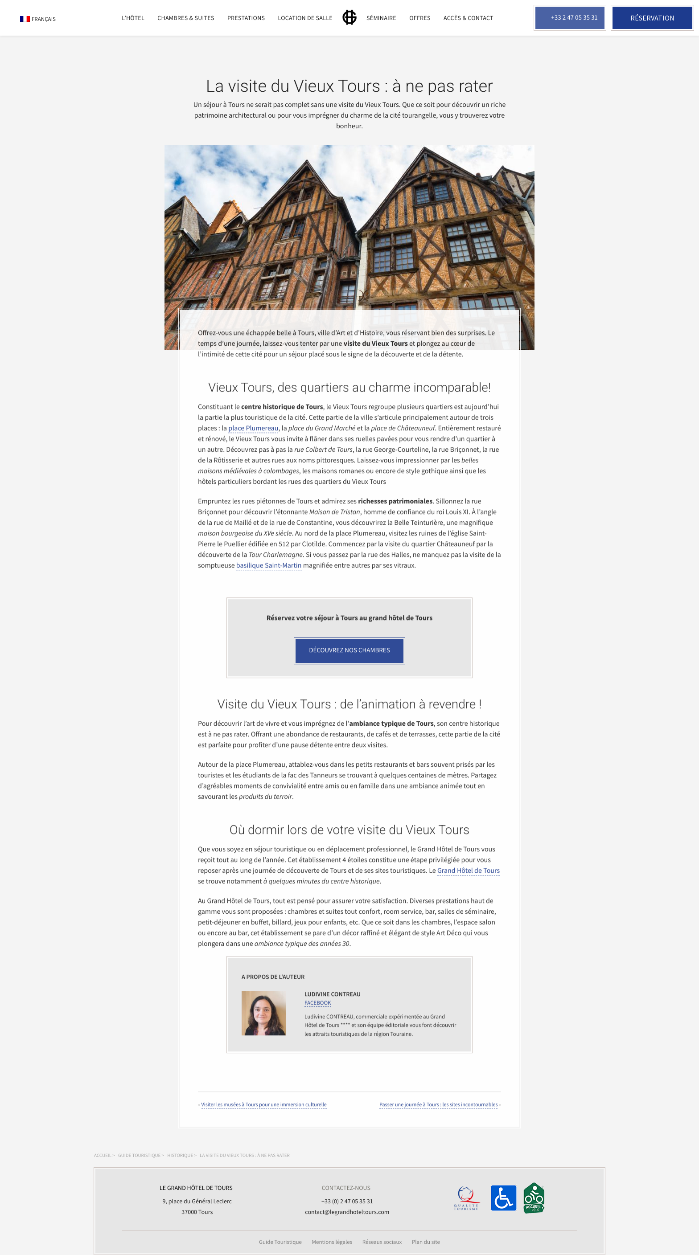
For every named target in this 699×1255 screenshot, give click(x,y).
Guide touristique (139, 1156)
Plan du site (426, 1242)
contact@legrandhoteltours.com (347, 1212)
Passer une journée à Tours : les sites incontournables (438, 1112)
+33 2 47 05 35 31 (574, 17)
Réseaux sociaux (382, 1242)
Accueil (102, 1156)
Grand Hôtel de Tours (468, 878)
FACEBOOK (317, 1010)
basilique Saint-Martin (269, 573)
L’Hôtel (133, 18)
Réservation (652, 17)
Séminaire (381, 18)
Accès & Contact (468, 18)
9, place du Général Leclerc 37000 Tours (196, 1199)
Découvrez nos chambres (349, 658)
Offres (420, 18)
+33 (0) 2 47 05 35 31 (347, 1201)
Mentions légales (332, 1242)
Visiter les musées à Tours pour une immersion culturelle (264, 1112)
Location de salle (305, 18)
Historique (180, 1156)
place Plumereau (253, 436)
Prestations (246, 18)
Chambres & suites (185, 18)
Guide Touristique (280, 1242)
